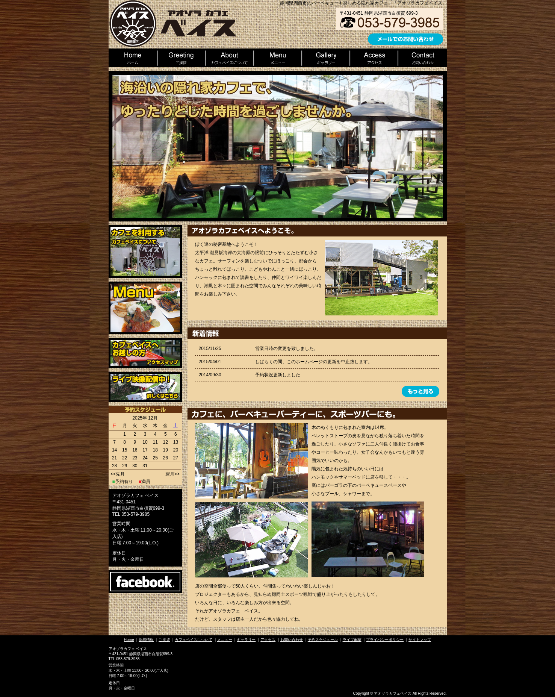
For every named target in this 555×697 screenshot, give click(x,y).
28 (114, 465)
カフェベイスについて (193, 640)
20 (175, 450)
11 (155, 442)
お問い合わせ (291, 640)
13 (175, 442)
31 (144, 465)
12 (165, 442)
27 (175, 458)
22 (124, 458)
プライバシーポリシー (385, 640)
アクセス (267, 640)
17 (144, 450)
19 (165, 450)
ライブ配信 (352, 640)
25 (155, 458)
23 (134, 458)
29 (124, 465)
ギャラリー (246, 640)
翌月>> (172, 474)
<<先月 (117, 474)
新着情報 (146, 640)
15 (124, 450)
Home (129, 640)
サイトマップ (419, 640)
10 (144, 442)
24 (144, 458)
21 (114, 458)
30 (134, 465)
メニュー (224, 640)
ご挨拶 (164, 640)
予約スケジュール (323, 640)
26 (165, 458)
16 (134, 450)
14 (114, 450)
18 (155, 450)
